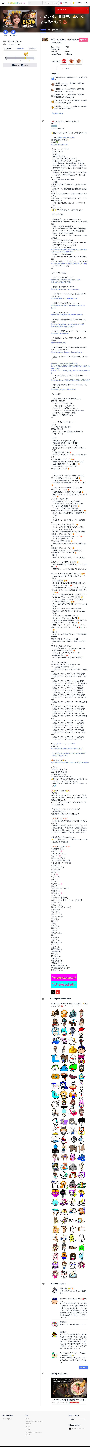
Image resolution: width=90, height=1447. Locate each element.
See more (83, 1367)
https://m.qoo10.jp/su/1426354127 (63, 389)
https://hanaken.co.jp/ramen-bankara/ (64, 298)
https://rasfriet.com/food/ (60, 333)
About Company (6, 1419)
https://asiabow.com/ (58, 343)
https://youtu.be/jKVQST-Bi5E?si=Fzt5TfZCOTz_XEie (69, 263)
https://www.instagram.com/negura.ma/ (65, 289)
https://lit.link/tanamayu (59, 144)
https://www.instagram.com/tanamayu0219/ (66, 748)
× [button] (87, 9)
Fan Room (13, 33)
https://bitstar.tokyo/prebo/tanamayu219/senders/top (70, 762)
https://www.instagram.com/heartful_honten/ (67, 315)
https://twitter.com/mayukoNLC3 (64, 744)
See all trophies (57, 113)
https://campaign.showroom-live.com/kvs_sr (66, 352)
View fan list (66, 68)
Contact (28, 1426)
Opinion (28, 1429)
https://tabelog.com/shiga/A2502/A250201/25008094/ (70, 380)
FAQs (27, 1419)
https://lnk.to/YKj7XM (66, 137)
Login (86, 3)
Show (5, 33)
